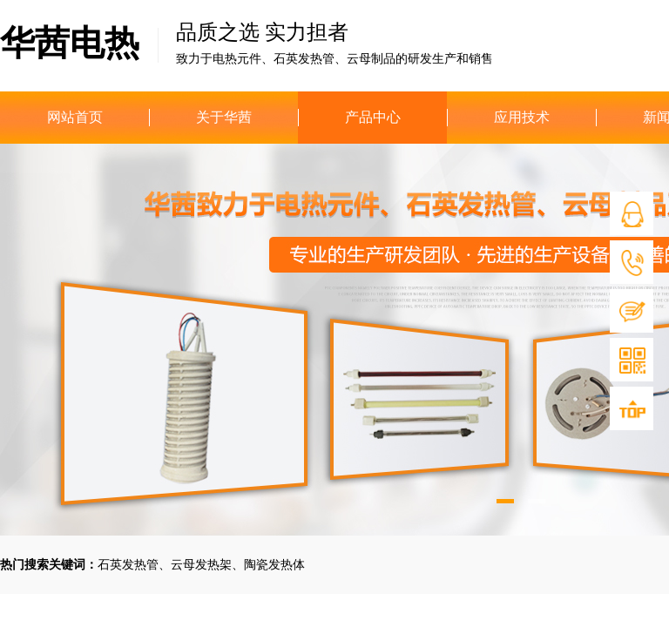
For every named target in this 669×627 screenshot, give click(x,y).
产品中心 (373, 117)
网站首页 (75, 117)
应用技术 (522, 117)
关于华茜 (224, 117)
